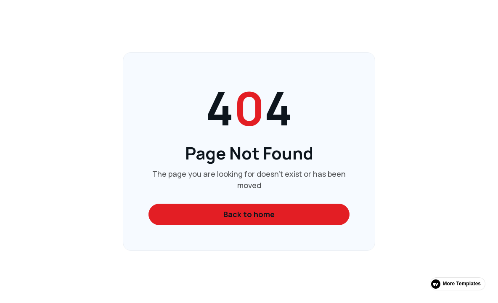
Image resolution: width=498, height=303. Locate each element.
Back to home (249, 214)
